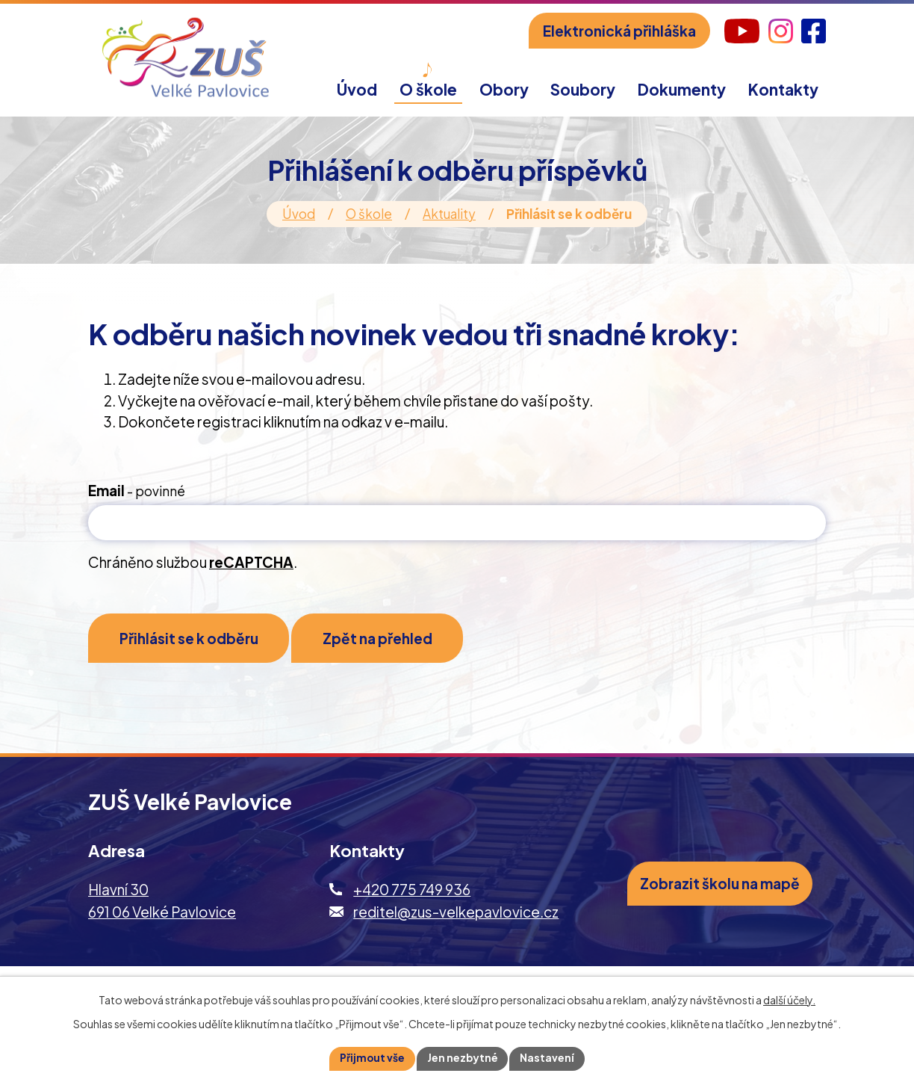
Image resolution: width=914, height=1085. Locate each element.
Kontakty (783, 89)
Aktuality (449, 213)
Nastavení (548, 1058)
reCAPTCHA (251, 562)
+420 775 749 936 (411, 892)
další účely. (789, 999)
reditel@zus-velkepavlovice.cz (456, 915)
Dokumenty (682, 89)
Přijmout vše (372, 1058)
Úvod (298, 213)
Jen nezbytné (463, 1058)
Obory (504, 89)
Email (136, 490)
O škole (369, 213)
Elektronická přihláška (619, 31)
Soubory (582, 89)
